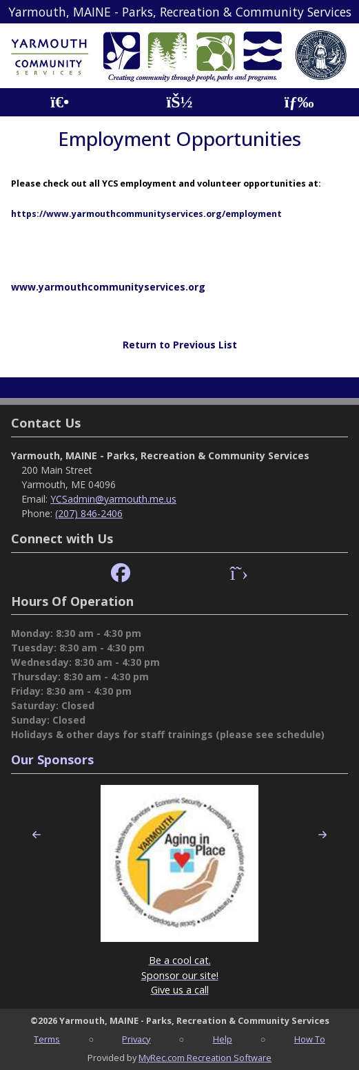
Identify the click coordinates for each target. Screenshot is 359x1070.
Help (222, 1039)
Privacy (136, 1039)
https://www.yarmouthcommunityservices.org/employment (146, 214)
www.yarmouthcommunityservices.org (108, 286)
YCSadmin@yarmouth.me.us (113, 498)
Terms (47, 1039)
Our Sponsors (52, 759)
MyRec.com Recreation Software (205, 1057)
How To (309, 1039)
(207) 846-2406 (89, 513)
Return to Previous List (180, 344)
